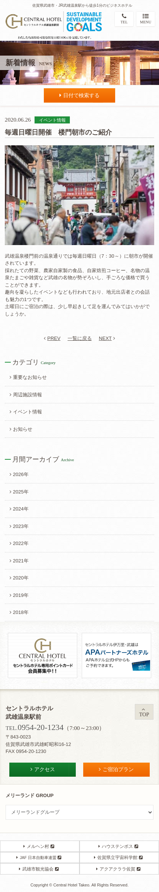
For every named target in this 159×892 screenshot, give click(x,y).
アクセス (42, 769)
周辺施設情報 (26, 394)
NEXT (107, 338)
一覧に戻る (80, 338)
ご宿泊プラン (116, 769)
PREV (52, 338)
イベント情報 (26, 411)
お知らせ (21, 429)
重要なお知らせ (28, 377)
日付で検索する (79, 95)
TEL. (35, 728)
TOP (144, 712)
